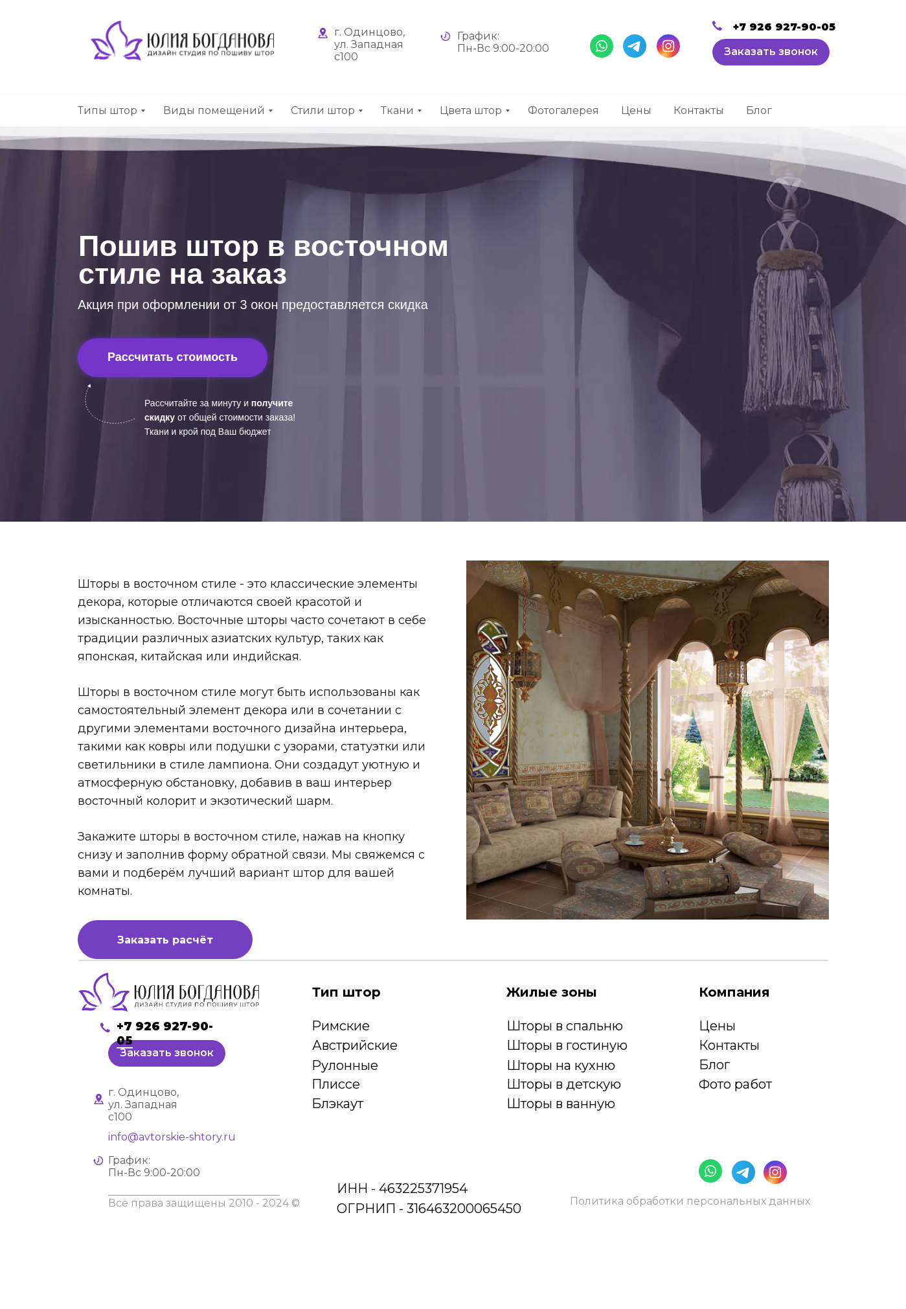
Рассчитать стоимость (173, 357)
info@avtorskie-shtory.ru (172, 1137)
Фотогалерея (563, 110)
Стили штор (323, 110)
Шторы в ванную (560, 1103)
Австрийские (355, 1045)
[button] (165, 928)
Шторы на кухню (560, 1065)
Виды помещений (214, 110)
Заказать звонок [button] (771, 51)
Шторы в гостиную (567, 1045)
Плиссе (335, 1084)
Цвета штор (471, 110)
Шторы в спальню (564, 1026)
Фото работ (735, 1084)
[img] (168, 992)
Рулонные (344, 1065)
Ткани (397, 110)
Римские (340, 1026)
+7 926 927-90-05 (784, 27)
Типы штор (107, 110)
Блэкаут (337, 1103)
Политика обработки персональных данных (690, 1201)
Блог (759, 110)
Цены (636, 110)
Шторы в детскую (563, 1084)
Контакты (699, 110)
